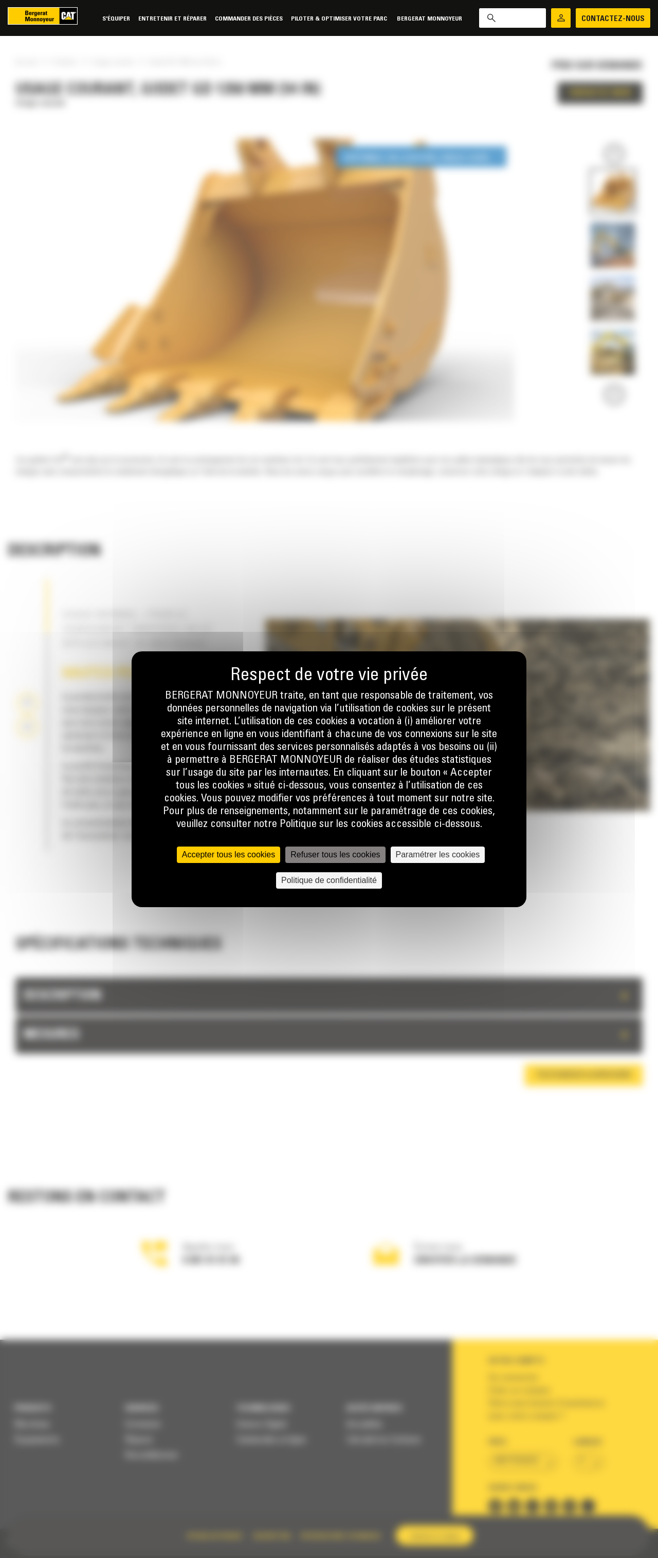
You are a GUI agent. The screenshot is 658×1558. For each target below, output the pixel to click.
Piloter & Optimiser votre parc (340, 19)
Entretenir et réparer (172, 19)
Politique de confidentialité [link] (329, 880)
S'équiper (116, 19)
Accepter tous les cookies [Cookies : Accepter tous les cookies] (228, 854)
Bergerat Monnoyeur (429, 19)
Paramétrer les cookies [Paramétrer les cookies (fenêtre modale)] (438, 854)
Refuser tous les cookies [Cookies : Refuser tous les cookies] (335, 854)
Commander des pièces (249, 19)
